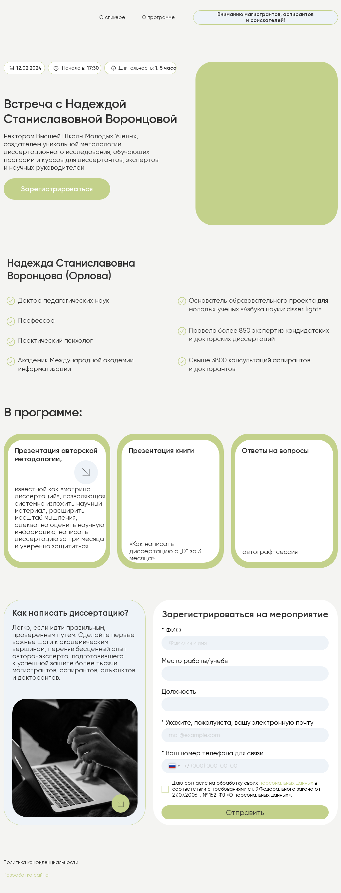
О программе (158, 17)
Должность (179, 691)
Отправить (245, 812)
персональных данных (286, 783)
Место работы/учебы (195, 661)
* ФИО (171, 630)
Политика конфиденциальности (41, 862)
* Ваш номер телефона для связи (212, 753)
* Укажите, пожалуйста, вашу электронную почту (237, 722)
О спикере (112, 17)
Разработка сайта (26, 875)
